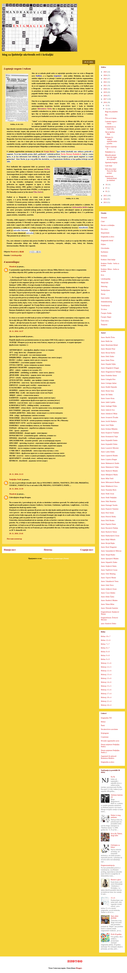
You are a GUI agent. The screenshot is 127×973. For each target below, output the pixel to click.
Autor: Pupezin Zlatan (108, 524)
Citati (103, 221)
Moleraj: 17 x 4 (106, 694)
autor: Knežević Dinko (108, 623)
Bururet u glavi (116, 880)
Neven (103, 294)
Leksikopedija (16, 255)
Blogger (79, 968)
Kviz (102, 275)
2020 (105, 89)
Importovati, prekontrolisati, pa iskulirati (111, 178)
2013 (105, 202)
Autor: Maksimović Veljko (110, 467)
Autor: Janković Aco (108, 410)
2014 (105, 199)
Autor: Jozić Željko (107, 425)
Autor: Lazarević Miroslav (110, 448)
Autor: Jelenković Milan (109, 414)
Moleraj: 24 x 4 (106, 705)
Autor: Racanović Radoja (109, 528)
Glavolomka (105, 248)
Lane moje (108, 166)
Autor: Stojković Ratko (109, 566)
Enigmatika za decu (107, 237)
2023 (105, 79)
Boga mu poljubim (111, 112)
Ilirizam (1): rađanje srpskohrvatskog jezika (111, 140)
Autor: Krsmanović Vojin (109, 436)
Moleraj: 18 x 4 (106, 697)
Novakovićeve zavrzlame (109, 729)
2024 (105, 75)
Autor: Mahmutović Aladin (110, 463)
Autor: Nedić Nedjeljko (109, 497)
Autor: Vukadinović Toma (109, 581)
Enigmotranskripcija (108, 865)
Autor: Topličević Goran (109, 570)
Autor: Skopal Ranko (108, 555)
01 (106, 191)
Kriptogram (105, 733)
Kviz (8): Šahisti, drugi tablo (116, 835)
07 (106, 188)
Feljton (103, 244)
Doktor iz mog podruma (116, 816)
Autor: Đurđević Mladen (109, 600)
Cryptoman (104, 737)
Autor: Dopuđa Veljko (108, 364)
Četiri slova (105, 321)
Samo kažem (105, 298)
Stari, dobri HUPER (114, 917)
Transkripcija (105, 305)
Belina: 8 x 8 (105, 652)
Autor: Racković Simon (109, 532)
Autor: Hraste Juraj (107, 391)
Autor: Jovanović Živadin (109, 417)
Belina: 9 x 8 (105, 655)
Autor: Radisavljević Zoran (110, 536)
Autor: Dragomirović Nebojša (111, 372)
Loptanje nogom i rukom (111, 122)
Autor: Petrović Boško (108, 517)
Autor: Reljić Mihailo (108, 539)
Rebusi (103, 722)
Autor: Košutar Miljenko (109, 429)
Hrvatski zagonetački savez (110, 741)
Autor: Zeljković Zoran (109, 589)
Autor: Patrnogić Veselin (109, 505)
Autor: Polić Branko (108, 520)
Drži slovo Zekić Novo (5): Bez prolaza (110, 171)
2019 (105, 92)
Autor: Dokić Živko (107, 360)
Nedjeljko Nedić (15, 479)
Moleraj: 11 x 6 (106, 663)
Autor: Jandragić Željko (109, 406)
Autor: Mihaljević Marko (109, 475)
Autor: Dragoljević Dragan (110, 368)
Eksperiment (105, 233)
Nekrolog (104, 286)
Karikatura (104, 252)
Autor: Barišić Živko (108, 337)
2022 (105, 82)
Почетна (48, 550)
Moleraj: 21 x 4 (106, 701)
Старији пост (86, 550)
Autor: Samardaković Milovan (111, 551)
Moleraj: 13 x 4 (106, 674)
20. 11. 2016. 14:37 (16, 331)
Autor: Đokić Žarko (107, 597)
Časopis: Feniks (106, 313)
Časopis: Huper (106, 317)
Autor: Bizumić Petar (108, 349)
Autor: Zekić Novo (107, 585)
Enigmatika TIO (106, 718)
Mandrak (13, 266)
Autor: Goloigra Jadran (108, 383)
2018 (105, 96)
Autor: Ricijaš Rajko (108, 543)
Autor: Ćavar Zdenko (108, 593)
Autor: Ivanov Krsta (107, 398)
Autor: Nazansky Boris (108, 490)
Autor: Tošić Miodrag (108, 574)
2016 (105, 102)
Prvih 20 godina (116, 934)
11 (106, 109)
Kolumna (104, 256)
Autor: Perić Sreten (107, 513)
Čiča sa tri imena (110, 118)
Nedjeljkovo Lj (110, 152)
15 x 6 (113, 898)
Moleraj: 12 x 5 (106, 667)
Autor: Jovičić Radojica (109, 421)
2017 (105, 99)
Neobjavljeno (105, 290)
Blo (106, 115)
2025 (105, 72)
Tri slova (104, 309)
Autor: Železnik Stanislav (109, 608)
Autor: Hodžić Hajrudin (109, 387)
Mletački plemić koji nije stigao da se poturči (111, 157)
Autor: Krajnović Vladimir (110, 433)
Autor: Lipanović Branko (109, 456)
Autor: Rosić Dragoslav (109, 547)
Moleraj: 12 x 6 (106, 671)
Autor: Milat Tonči (107, 478)
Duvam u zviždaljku (108, 225)
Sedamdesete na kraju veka (110, 128)
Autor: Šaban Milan (107, 604)
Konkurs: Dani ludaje (108, 260)
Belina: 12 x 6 (105, 640)
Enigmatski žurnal (107, 240)
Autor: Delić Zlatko (107, 356)
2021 (105, 85)
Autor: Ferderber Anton (109, 375)
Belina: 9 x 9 (105, 659)
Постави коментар (14, 539)
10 (106, 184)
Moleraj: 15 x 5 (106, 686)
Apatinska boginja (111, 162)
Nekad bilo (104, 283)
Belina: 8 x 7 (105, 648)
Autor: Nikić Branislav (108, 501)
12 (106, 105)
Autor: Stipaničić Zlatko (109, 562)
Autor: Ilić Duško (107, 395)
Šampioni (104, 324)
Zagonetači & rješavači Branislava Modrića (108, 757)
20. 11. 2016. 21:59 (16, 489)
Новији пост (10, 550)
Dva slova (104, 229)
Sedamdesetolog (106, 302)
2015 (105, 195)
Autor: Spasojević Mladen (109, 559)
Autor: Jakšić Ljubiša (108, 402)
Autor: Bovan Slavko (108, 353)
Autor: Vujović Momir (108, 578)
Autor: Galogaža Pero (108, 379)
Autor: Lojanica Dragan (109, 459)
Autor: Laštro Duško (108, 452)
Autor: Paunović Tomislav (109, 509)
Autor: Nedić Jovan (107, 494)
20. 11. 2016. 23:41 (16, 533)
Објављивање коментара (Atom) (55, 558)
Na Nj (113, 777)
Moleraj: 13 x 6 (106, 678)
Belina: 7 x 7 (105, 644)
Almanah (104, 218)
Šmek (103, 725)
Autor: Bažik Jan (106, 341)
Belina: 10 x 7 (105, 636)
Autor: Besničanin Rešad (109, 345)
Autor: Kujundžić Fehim (109, 444)
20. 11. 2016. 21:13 (16, 474)
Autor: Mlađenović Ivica (109, 486)
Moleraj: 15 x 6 (106, 690)
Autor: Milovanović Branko (110, 482)
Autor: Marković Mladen (109, 471)
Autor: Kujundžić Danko (109, 440)
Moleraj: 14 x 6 (106, 682)
